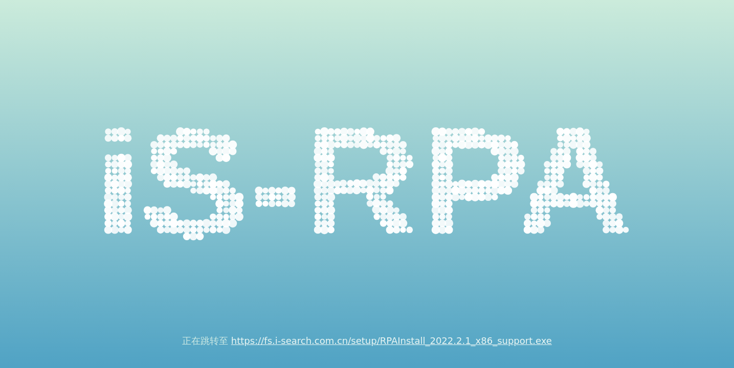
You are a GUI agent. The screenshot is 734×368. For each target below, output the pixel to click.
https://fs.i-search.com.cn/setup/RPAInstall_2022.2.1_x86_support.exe (391, 340)
